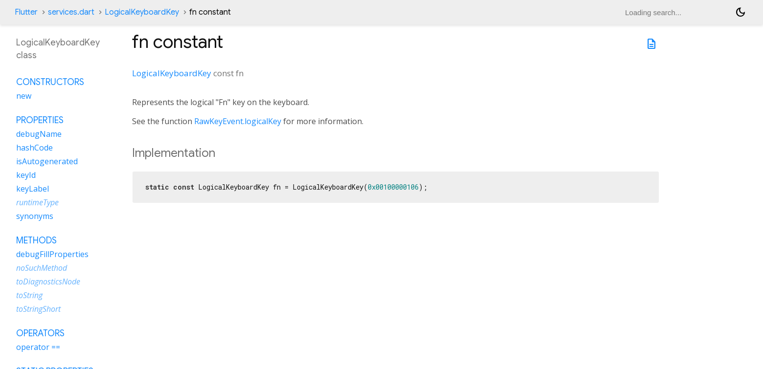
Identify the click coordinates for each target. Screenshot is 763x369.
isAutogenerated (47, 161)
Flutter (26, 12)
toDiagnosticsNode (48, 281)
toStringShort (38, 309)
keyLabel (32, 188)
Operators (40, 333)
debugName (39, 134)
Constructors (50, 82)
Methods (36, 240)
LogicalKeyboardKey (142, 12)
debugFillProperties (52, 254)
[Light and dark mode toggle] (740, 12)
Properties (40, 120)
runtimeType (37, 202)
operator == (38, 347)
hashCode (34, 147)
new (23, 95)
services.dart (71, 12)
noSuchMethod (41, 267)
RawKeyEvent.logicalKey (237, 121)
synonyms (34, 216)
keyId (26, 175)
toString (29, 295)
